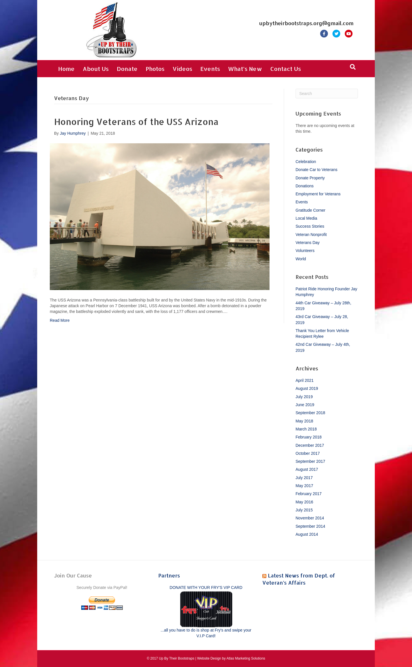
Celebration (306, 161)
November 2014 (310, 518)
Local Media (306, 218)
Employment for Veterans (318, 194)
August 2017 (307, 469)
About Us (96, 68)
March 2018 (306, 429)
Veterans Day (308, 242)
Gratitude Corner (310, 210)
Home (66, 68)
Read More (60, 320)
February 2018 (309, 437)
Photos (155, 68)
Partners (169, 575)
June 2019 (305, 404)
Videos (182, 68)
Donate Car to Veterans (316, 169)
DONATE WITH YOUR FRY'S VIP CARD (206, 587)
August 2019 (307, 388)
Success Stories (310, 226)
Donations (305, 186)
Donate (127, 68)
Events (210, 68)
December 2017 (310, 445)
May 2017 (304, 485)
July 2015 (304, 510)
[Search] (353, 67)
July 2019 (304, 396)
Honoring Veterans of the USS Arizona (136, 121)
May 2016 (304, 502)
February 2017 (309, 493)
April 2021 (305, 380)
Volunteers (305, 250)
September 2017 (310, 461)
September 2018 (310, 412)
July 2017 (304, 477)
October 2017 (308, 453)
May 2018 (304, 421)
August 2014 (307, 534)
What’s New (245, 68)
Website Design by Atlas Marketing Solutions (231, 658)
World (301, 259)
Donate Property (310, 178)
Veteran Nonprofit (311, 234)
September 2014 (310, 526)
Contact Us (285, 68)
